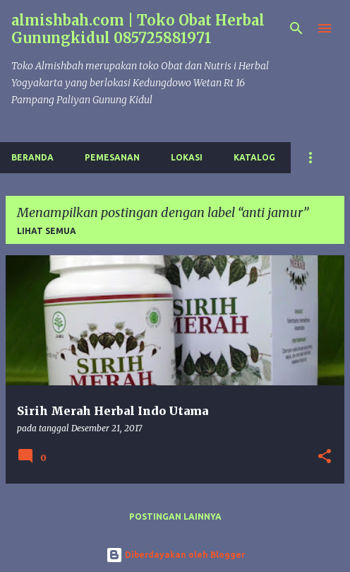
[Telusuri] (296, 28)
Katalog (254, 157)
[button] (324, 457)
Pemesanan (112, 157)
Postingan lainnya (175, 516)
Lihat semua (46, 230)
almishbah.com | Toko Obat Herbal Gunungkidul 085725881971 (138, 29)
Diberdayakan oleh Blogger (175, 554)
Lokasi (187, 157)
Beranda (32, 157)
